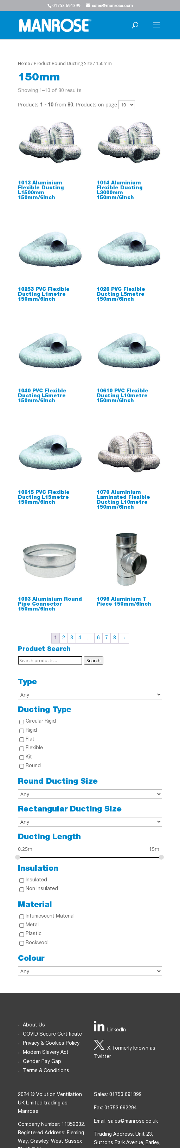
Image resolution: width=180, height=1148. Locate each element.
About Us (34, 1025)
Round (33, 766)
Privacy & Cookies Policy (51, 1043)
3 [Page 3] (71, 638)
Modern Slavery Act (46, 1052)
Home (24, 64)
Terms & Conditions (46, 1071)
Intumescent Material (50, 916)
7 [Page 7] (106, 638)
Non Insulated (42, 889)
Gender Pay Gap (42, 1061)
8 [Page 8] (114, 638)
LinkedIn (116, 1030)
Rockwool (37, 943)
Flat (30, 739)
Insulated (36, 880)
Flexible (34, 748)
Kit (29, 757)
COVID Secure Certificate (52, 1034)
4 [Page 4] (79, 638)
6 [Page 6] (98, 638)
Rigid (31, 730)
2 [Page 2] (63, 638)
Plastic (33, 934)
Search (93, 660)
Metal (32, 925)
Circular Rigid (41, 721)
